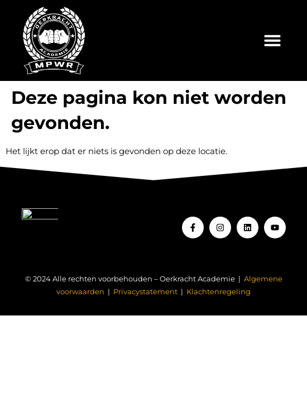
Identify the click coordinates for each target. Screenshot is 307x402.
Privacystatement (145, 292)
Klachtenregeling (218, 292)
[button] (272, 40)
